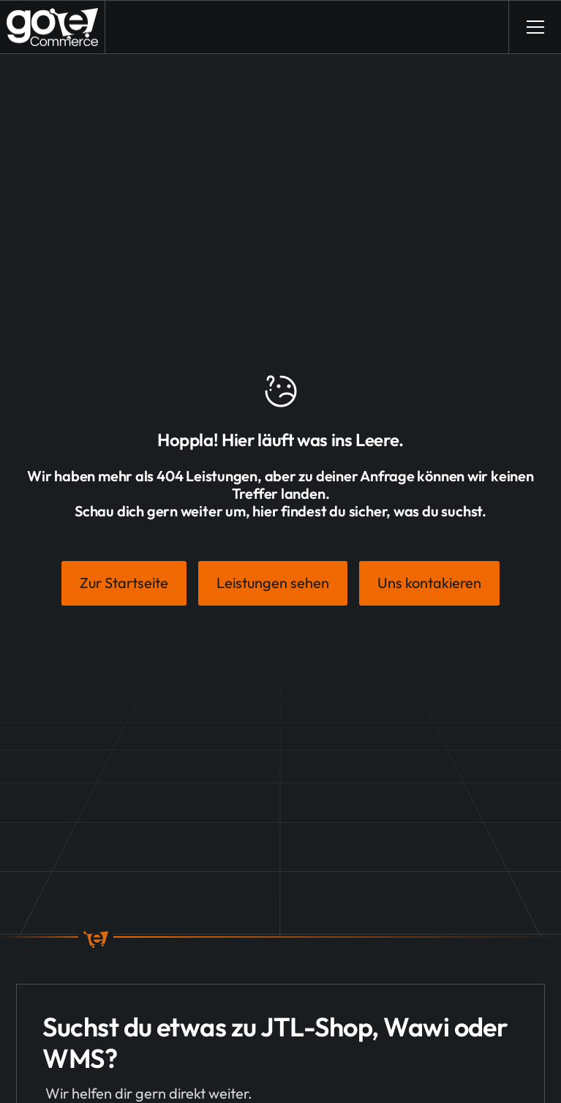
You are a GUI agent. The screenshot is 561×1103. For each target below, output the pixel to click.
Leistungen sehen (273, 582)
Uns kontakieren (429, 582)
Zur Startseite (124, 582)
